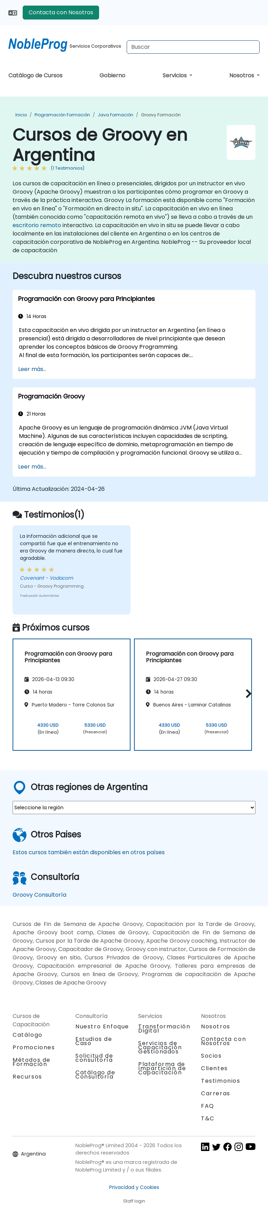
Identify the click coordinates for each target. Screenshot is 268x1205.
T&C (208, 1118)
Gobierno (112, 75)
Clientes (214, 1068)
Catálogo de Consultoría (95, 1074)
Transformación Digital (164, 1028)
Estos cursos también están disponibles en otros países (89, 852)
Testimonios (220, 1081)
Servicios (175, 75)
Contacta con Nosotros (61, 12)
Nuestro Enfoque (102, 1026)
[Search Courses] (193, 47)
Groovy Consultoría (39, 895)
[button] (247, 693)
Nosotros (242, 75)
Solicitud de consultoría (94, 1058)
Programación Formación (62, 115)
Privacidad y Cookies (134, 1187)
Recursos (27, 1077)
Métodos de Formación (32, 1062)
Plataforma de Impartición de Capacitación (162, 1068)
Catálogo (28, 1035)
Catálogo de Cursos (35, 75)
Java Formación (115, 115)
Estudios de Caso (93, 1041)
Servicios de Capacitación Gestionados (160, 1047)
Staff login (134, 1201)
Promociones (34, 1047)
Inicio (21, 115)
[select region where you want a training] (134, 807)
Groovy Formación (161, 115)
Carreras (215, 1093)
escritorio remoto (37, 225)
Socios (211, 1056)
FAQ (207, 1106)
